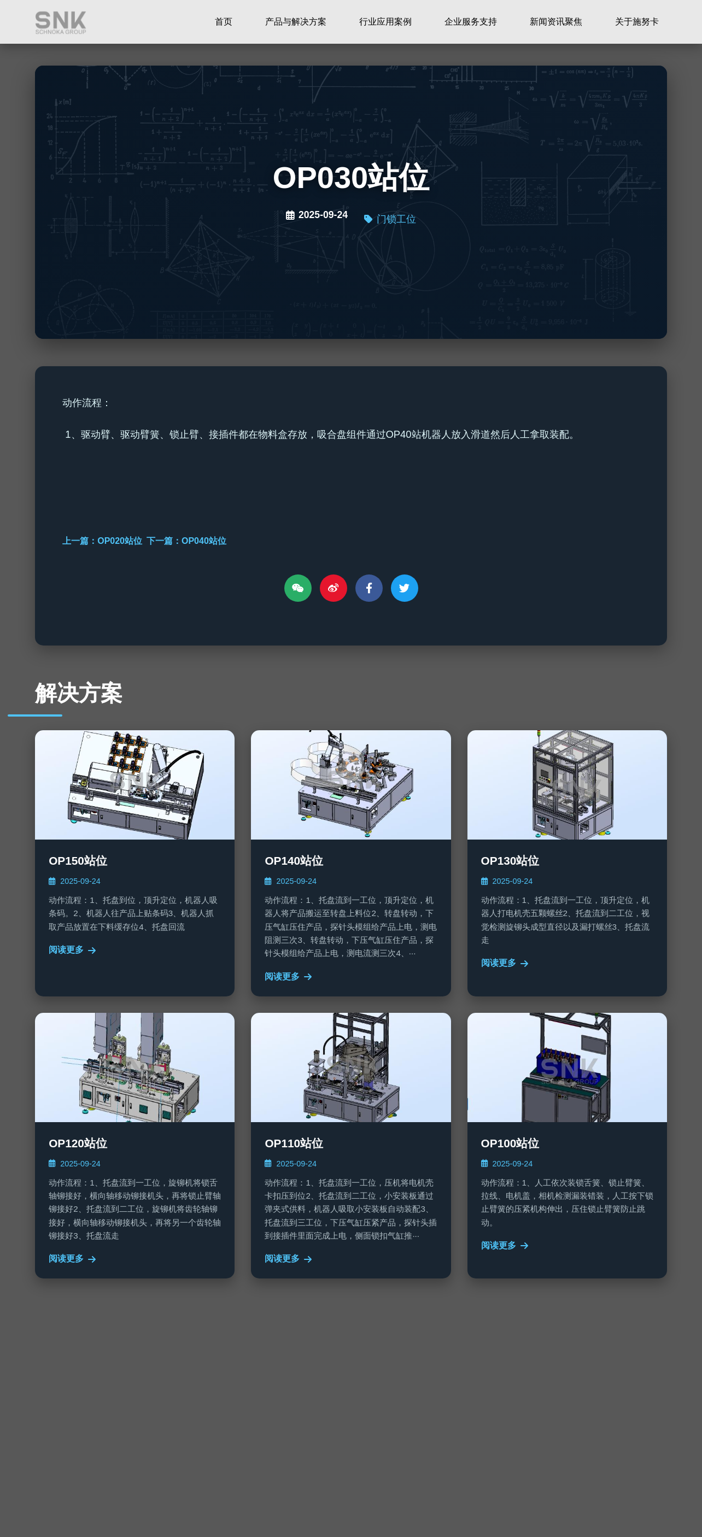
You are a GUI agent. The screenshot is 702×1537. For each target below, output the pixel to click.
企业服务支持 (470, 21)
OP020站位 (119, 540)
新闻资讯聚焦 (556, 21)
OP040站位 (204, 540)
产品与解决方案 (295, 21)
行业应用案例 (385, 21)
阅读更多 (72, 950)
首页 (223, 21)
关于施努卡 (637, 21)
